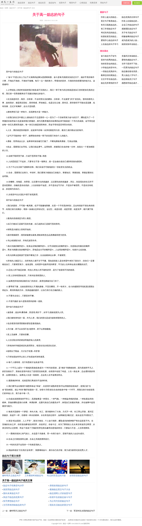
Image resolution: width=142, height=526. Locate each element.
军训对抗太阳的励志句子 (84, 511)
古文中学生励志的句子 (110, 79)
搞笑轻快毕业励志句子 (131, 44)
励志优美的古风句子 (130, 17)
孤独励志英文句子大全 (60, 489)
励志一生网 (4, 8)
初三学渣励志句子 (108, 29)
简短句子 (103, 3)
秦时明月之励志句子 (18, 511)
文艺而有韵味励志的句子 (14, 505)
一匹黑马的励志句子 (130, 68)
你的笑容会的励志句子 (110, 64)
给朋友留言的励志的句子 (111, 36)
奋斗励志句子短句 (108, 56)
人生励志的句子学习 (109, 44)
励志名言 (42, 3)
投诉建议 (137, 3)
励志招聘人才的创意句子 (61, 493)
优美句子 (62, 3)
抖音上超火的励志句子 (110, 17)
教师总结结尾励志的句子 (111, 75)
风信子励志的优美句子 (13, 497)
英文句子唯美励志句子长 (111, 21)
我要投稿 (126, 3)
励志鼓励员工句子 (129, 79)
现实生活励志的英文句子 (61, 505)
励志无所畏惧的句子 (109, 83)
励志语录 (21, 3)
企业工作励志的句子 (130, 25)
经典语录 (93, 3)
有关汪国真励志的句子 (110, 25)
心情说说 (83, 3)
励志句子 (31, 3)
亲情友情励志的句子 (59, 485)
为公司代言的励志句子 (60, 501)
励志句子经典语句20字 (13, 485)
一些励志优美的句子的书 (111, 71)
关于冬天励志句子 (129, 33)
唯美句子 (73, 3)
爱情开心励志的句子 (109, 40)
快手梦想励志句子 (11, 501)
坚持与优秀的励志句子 (110, 60)
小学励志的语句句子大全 (111, 68)
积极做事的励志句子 (130, 36)
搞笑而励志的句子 (11, 489)
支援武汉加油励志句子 (131, 56)
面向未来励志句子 (11, 493)
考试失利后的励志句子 (110, 33)
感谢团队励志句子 (129, 29)
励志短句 (52, 3)
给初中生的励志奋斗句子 (61, 497)
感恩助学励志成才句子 (131, 83)
